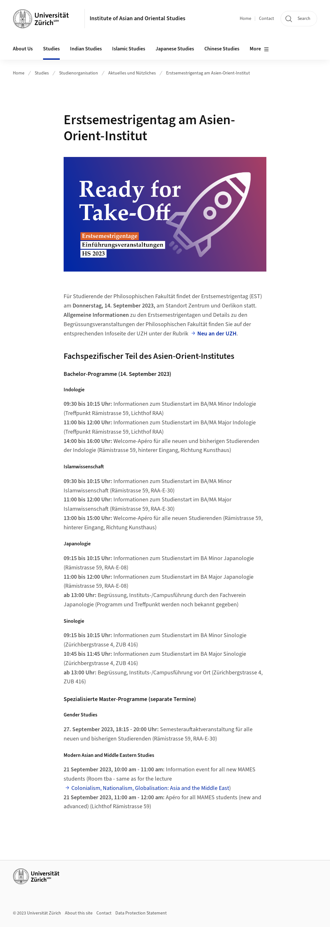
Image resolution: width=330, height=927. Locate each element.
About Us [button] (23, 48)
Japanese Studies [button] (175, 48)
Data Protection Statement (141, 913)
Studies (42, 73)
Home (245, 18)
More (259, 49)
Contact (266, 18)
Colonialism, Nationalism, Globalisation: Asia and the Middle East (150, 788)
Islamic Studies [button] (128, 48)
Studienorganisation (78, 73)
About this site (79, 913)
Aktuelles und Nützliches (132, 73)
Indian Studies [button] (86, 48)
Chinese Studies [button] (221, 48)
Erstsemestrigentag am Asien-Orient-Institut (208, 73)
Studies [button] (51, 48)
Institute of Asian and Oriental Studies (137, 18)
